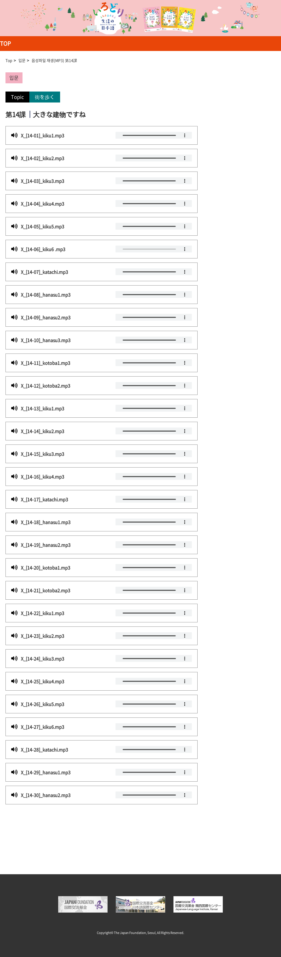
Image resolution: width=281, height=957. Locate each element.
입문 (22, 60)
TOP (5, 43)
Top (8, 60)
